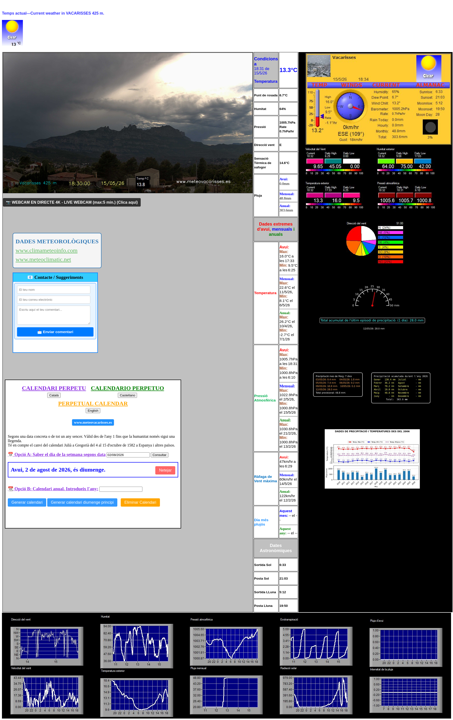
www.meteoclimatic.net (43, 259)
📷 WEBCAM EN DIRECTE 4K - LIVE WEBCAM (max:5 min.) (72, 202)
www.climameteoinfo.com (46, 250)
